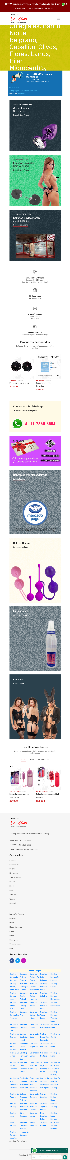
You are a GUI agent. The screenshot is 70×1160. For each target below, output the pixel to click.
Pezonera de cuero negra (19, 383)
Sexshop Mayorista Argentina (13, 1135)
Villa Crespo (14, 895)
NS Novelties (43, 759)
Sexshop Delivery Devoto (23, 977)
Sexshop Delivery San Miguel (35, 1015)
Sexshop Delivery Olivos (23, 1005)
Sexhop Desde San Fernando (44, 1037)
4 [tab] (35, 66)
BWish (32, 759)
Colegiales (13, 903)
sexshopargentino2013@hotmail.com (22, 91)
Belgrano (12, 869)
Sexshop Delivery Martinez (33, 996)
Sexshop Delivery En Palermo (55, 977)
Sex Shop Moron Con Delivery (24, 1056)
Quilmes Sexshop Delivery (23, 1097)
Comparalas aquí (20, 547)
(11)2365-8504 (25, 841)
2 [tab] (31, 66)
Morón (11, 923)
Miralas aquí (18, 684)
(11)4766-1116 (13, 88)
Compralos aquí (20, 615)
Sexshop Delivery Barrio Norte (14, 987)
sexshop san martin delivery (38, 834)
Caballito (12, 882)
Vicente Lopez (15, 944)
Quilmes (12, 919)
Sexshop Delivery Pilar (43, 1005)
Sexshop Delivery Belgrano (43, 977)
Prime (49, 380)
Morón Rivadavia (15, 927)
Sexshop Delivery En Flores (34, 977)
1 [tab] (28, 66)
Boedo (11, 886)
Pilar (11, 949)
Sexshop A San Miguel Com (14, 1027)
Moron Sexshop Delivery (43, 1116)
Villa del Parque (15, 878)
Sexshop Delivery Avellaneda (34, 987)
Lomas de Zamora (16, 914)
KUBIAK (20, 380)
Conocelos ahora (20, 225)
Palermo (12, 860)
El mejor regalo (19, 445)
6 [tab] (39, 66)
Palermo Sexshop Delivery (33, 1107)
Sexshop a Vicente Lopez (44, 1015)
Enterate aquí (19, 479)
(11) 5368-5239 (25, 845)
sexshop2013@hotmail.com (26, 849)
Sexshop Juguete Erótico (43, 1107)
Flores (11, 890)
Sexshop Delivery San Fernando (14, 1015)
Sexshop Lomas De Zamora (24, 1125)
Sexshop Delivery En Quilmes (24, 987)
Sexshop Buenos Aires (13, 1005)
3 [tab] (33, 66)
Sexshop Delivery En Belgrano (14, 977)
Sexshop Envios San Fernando (24, 1107)
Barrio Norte (14, 865)
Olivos (11, 936)
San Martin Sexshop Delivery (55, 1072)
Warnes (12, 899)
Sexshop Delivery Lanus (43, 987)
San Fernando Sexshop (33, 1088)
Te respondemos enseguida (25, 410)
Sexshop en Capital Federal (24, 1046)
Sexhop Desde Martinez (13, 1046)
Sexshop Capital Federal (23, 996)
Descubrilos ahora (21, 115)
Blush (23, 759)
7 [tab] (41, 66)
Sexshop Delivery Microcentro (55, 996)
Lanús (11, 931)
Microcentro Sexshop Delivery (55, 1125)
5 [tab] (37, 66)
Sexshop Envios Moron (54, 1097)
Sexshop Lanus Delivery (54, 1116)
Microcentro (14, 873)
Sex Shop (13, 1069)
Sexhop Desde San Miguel (24, 1037)
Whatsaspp (22, 94)
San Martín (13, 940)
